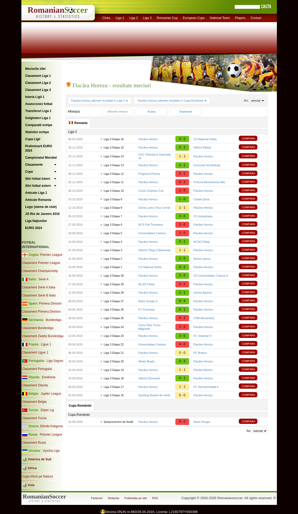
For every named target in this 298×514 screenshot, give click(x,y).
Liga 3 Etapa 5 (113, 233)
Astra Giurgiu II (147, 301)
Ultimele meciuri (117, 111)
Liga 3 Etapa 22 (114, 344)
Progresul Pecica (149, 173)
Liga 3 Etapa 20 (114, 361)
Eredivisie (49, 377)
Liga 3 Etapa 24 (114, 327)
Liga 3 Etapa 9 (113, 199)
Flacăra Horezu (148, 139)
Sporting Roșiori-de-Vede (154, 395)
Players (240, 18)
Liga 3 (147, 18)
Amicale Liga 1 (36, 193)
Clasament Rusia (34, 442)
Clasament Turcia (34, 418)
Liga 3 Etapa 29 (114, 284)
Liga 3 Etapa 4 (113, 241)
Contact (256, 18)
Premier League (51, 255)
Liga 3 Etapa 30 (114, 275)
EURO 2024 (33, 228)
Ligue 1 (46, 344)
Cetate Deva (201, 199)
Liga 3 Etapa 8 (113, 207)
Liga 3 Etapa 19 (114, 369)
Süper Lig (47, 410)
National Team (220, 18)
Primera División (50, 303)
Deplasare (185, 111)
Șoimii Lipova (201, 258)
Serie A (43, 279)
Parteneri (97, 498)
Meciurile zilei (35, 69)
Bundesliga (53, 320)
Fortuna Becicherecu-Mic (209, 182)
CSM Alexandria (203, 318)
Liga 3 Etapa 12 (114, 173)
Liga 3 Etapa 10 (114, 190)
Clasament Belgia (34, 402)
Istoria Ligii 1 (35, 97)
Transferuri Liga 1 (38, 111)
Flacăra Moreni (202, 369)
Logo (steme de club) (41, 207)
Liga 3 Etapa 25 (114, 318)
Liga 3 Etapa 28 (114, 292)
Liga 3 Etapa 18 (114, 378)
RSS (155, 498)
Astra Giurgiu (201, 421)
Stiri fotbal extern (38, 186)
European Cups (193, 18)
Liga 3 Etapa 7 (113, 216)
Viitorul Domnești (149, 378)
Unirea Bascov (202, 292)
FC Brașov (200, 352)
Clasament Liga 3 (38, 90)
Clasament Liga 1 (38, 76)
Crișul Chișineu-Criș (150, 190)
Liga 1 (119, 18)
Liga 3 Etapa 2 (113, 258)
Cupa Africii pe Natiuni (37, 476)
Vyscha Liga (51, 451)
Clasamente (34, 164)
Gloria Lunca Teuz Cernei (154, 207)
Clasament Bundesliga (37, 328)
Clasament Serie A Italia (38, 287)
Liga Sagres (55, 361)
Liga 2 (133, 18)
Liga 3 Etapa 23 (114, 335)
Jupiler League (51, 393)
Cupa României (79, 415)
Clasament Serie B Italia (39, 295)
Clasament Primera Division (41, 311)
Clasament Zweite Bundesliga (43, 336)
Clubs (106, 18)
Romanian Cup (167, 18)
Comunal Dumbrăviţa (206, 165)
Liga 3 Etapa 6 (113, 224)
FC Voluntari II (202, 335)
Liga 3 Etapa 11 (114, 182)
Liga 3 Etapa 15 (114, 147)
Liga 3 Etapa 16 (114, 139)
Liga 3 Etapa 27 (114, 301)
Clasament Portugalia (37, 369)
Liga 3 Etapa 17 (114, 386)
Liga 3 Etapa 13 (114, 165)
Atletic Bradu (146, 361)
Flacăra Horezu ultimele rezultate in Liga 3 (99, 100)
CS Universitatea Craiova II (210, 275)
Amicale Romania (38, 200)
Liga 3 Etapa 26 (114, 309)
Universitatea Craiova (152, 233)
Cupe (29, 172)
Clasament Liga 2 (38, 83)
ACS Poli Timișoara (150, 224)
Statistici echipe (37, 132)
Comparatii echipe (38, 125)
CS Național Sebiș (205, 139)
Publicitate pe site (135, 498)
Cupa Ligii (32, 139)
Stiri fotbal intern (37, 179)
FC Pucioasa (146, 309)
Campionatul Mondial (41, 157)
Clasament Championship (40, 271)
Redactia (113, 498)
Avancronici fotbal (38, 104)
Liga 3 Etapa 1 (113, 267)
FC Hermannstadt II (205, 386)
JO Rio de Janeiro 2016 (42, 214)
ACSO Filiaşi (201, 241)
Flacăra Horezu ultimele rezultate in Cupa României (172, 100)
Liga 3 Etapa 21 (114, 352)
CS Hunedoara (202, 216)
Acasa (152, 111)
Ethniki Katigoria (51, 426)
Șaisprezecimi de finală (118, 421)
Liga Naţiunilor (36, 221)
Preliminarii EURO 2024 (38, 148)
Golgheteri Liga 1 (38, 118)
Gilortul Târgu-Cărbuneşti (154, 250)
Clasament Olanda (35, 385)
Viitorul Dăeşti (202, 147)
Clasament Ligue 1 (35, 352)
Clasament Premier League (41, 263)
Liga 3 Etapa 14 (114, 156)
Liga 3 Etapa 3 (113, 250)
